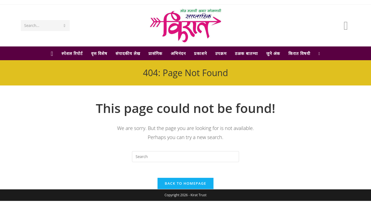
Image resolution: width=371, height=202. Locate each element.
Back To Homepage (185, 184)
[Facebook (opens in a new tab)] (345, 25)
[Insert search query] (185, 156)
